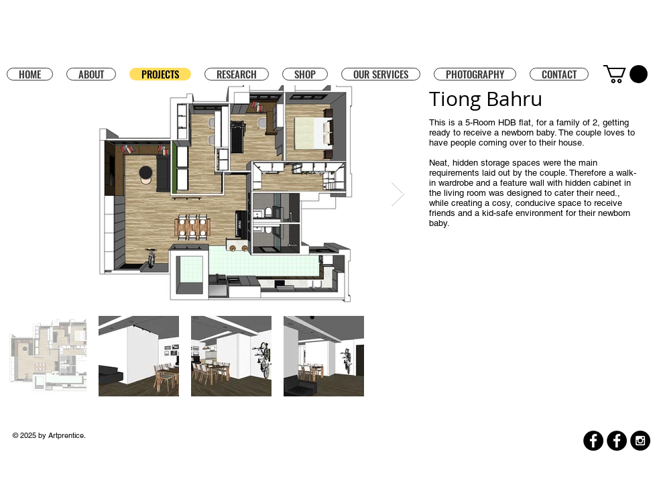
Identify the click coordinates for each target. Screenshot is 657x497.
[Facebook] (593, 441)
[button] (305, 74)
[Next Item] (398, 194)
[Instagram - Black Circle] (640, 441)
